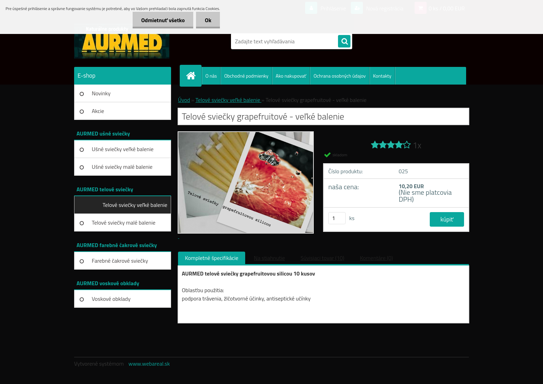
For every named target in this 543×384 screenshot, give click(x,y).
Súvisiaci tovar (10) (322, 258)
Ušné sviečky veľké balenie (122, 149)
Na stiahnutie (269, 258)
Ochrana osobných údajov (339, 75)
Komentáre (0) (376, 258)
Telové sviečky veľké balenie (135, 205)
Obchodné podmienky (246, 75)
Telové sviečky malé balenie (123, 222)
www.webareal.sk (149, 363)
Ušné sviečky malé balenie (122, 167)
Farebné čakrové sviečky (120, 260)
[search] (344, 41)
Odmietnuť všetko (163, 20)
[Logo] (121, 41)
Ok (208, 20)
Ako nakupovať (291, 75)
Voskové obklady (111, 299)
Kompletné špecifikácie (211, 258)
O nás (211, 75)
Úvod (184, 100)
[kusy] (337, 218)
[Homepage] (194, 75)
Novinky (101, 93)
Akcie (98, 111)
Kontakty (382, 75)
